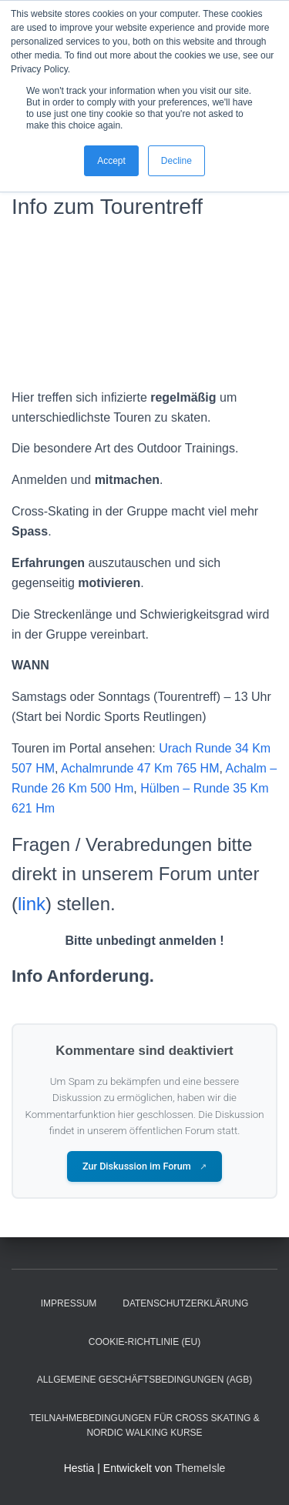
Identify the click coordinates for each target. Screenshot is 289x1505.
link (31, 903)
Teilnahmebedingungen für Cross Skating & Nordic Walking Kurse (144, 1425)
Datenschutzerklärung (185, 1303)
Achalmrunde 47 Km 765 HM (140, 768)
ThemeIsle (200, 1468)
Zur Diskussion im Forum (144, 1166)
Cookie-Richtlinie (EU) (144, 1341)
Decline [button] (176, 160)
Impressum (69, 1303)
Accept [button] (111, 160)
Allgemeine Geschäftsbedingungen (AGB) (144, 1379)
